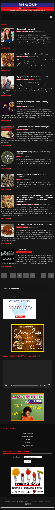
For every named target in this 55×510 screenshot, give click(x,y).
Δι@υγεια (27, 439)
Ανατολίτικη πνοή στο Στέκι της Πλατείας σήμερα (34, 224)
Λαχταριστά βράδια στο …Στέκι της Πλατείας (32, 54)
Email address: (27, 457)
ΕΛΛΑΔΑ (24, 204)
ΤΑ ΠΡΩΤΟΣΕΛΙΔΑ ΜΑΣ (11, 288)
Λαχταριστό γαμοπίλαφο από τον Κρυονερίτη (32, 127)
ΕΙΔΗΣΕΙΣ (19, 204)
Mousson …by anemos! (25, 29)
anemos (19, 31)
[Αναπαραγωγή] (6, 385)
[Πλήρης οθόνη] (49, 385)
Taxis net (27, 443)
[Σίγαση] (45, 385)
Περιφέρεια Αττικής (27, 436)
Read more (5, 48)
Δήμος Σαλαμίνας (27, 433)
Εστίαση (4, 24)
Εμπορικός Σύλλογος (27, 446)
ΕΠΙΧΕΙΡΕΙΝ (25, 31)
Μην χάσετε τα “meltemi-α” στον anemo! (32, 77)
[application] (27, 374)
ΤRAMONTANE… (22, 249)
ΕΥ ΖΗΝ (30, 252)
